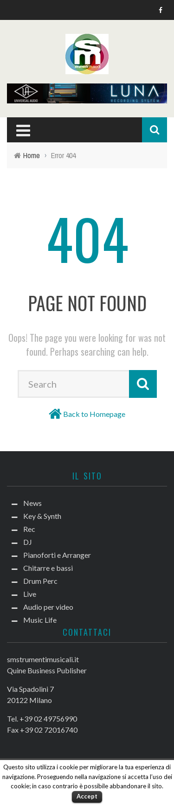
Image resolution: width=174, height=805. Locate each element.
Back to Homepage (94, 413)
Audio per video (48, 606)
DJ (27, 541)
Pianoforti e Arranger (57, 554)
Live (29, 593)
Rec (29, 528)
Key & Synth (42, 515)
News (32, 502)
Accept (87, 796)
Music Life (40, 619)
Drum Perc (40, 580)
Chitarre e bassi (48, 567)
